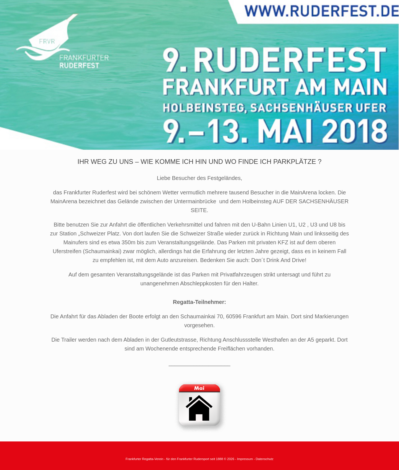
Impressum (245, 459)
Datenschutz (264, 459)
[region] (199, 75)
